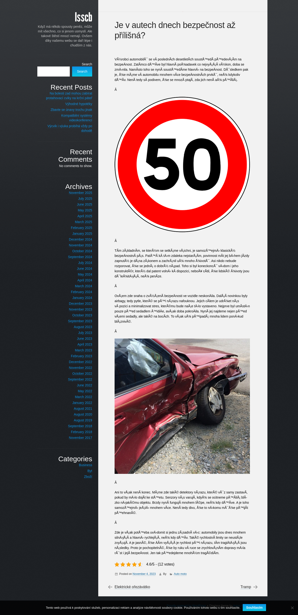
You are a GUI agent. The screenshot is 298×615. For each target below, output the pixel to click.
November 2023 (78, 309)
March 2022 (81, 397)
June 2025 (81, 204)
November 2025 (78, 193)
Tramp (245, 587)
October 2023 (80, 315)
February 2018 (78, 432)
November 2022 (78, 368)
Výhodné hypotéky (76, 104)
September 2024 (77, 257)
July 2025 (83, 198)
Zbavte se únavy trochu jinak (68, 110)
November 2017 (78, 438)
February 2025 (78, 228)
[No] (292, 607)
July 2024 (83, 263)
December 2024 (78, 239)
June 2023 (81, 338)
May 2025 (82, 210)
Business (83, 465)
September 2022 (77, 379)
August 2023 (80, 327)
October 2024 (80, 251)
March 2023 (81, 350)
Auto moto (181, 574)
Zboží (85, 477)
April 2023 (82, 344)
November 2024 (78, 245)
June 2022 (81, 385)
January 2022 (80, 403)
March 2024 (81, 286)
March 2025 (81, 222)
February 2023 (78, 356)
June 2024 (81, 268)
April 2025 (82, 216)
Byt (87, 471)
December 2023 (78, 303)
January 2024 (80, 298)
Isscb (81, 17)
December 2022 (78, 362)
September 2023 (77, 321)
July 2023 (83, 333)
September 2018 (77, 426)
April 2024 (82, 280)
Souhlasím (254, 607)
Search (84, 64)
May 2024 (82, 274)
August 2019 (80, 420)
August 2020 (80, 414)
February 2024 (78, 292)
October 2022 (80, 373)
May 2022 (82, 391)
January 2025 (80, 233)
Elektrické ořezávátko (133, 587)
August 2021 (80, 408)
